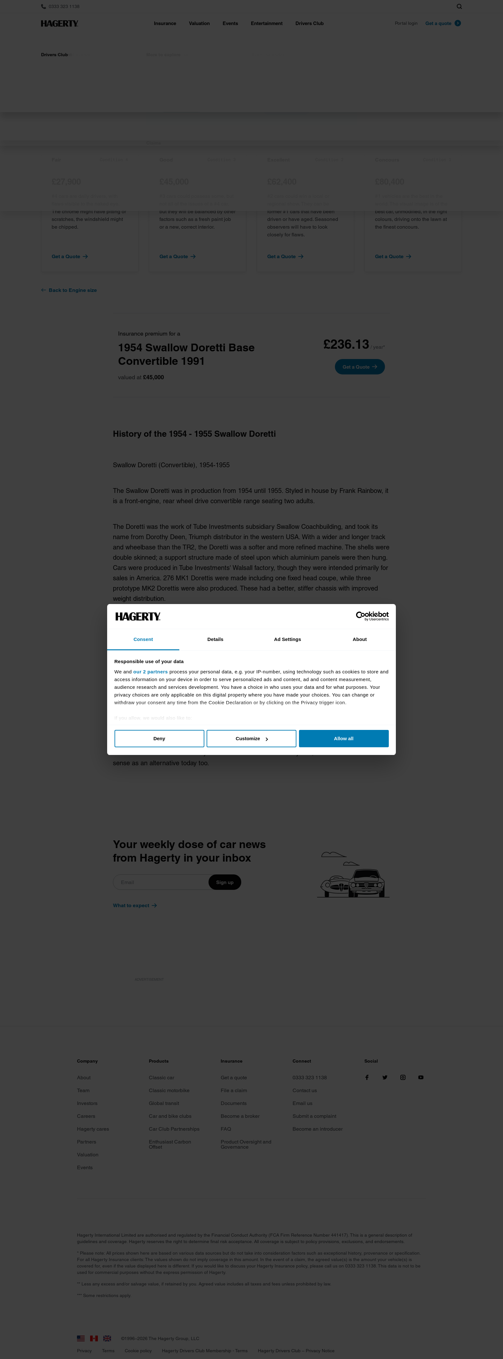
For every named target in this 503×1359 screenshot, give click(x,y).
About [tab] (360, 639)
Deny (159, 738)
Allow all (344, 738)
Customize (252, 738)
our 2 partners (150, 671)
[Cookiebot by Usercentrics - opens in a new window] (361, 616)
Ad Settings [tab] (287, 639)
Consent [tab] (143, 639)
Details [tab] (216, 639)
